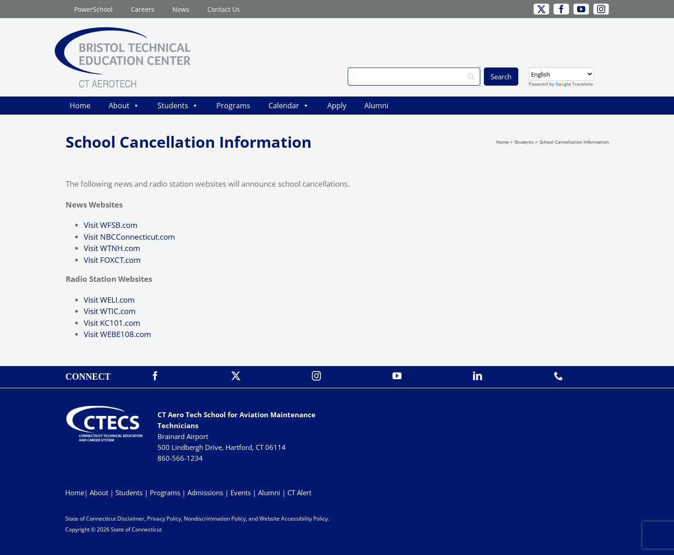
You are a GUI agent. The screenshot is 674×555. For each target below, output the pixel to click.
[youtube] (581, 9)
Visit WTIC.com (110, 311)
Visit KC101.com (112, 323)
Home (80, 106)
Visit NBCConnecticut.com (129, 237)
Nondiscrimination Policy (215, 518)
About (124, 106)
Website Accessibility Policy (293, 518)
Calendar (288, 106)
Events (240, 492)
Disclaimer (130, 518)
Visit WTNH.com (112, 248)
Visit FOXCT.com (112, 260)
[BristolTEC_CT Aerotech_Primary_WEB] (123, 31)
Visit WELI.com (109, 299)
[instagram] (601, 9)
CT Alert (299, 492)
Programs (233, 106)
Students (178, 106)
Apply (336, 106)
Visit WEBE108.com (117, 334)
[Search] (414, 77)
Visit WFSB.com (111, 225)
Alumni (376, 106)
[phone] (558, 376)
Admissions (205, 492)
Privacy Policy (164, 518)
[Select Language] (561, 74)
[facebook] (561, 9)
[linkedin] (477, 376)
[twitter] (541, 9)
